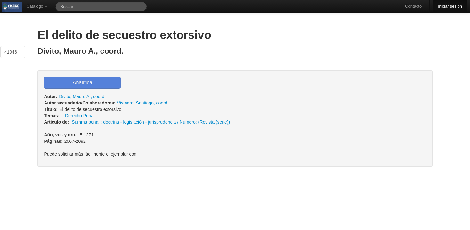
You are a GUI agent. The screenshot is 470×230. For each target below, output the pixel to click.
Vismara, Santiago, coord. (143, 102)
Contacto (413, 6)
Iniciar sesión (450, 6)
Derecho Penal (80, 115)
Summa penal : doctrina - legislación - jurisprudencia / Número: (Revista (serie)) (151, 122)
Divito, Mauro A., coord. (82, 96)
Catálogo (37, 6)
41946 (10, 52)
